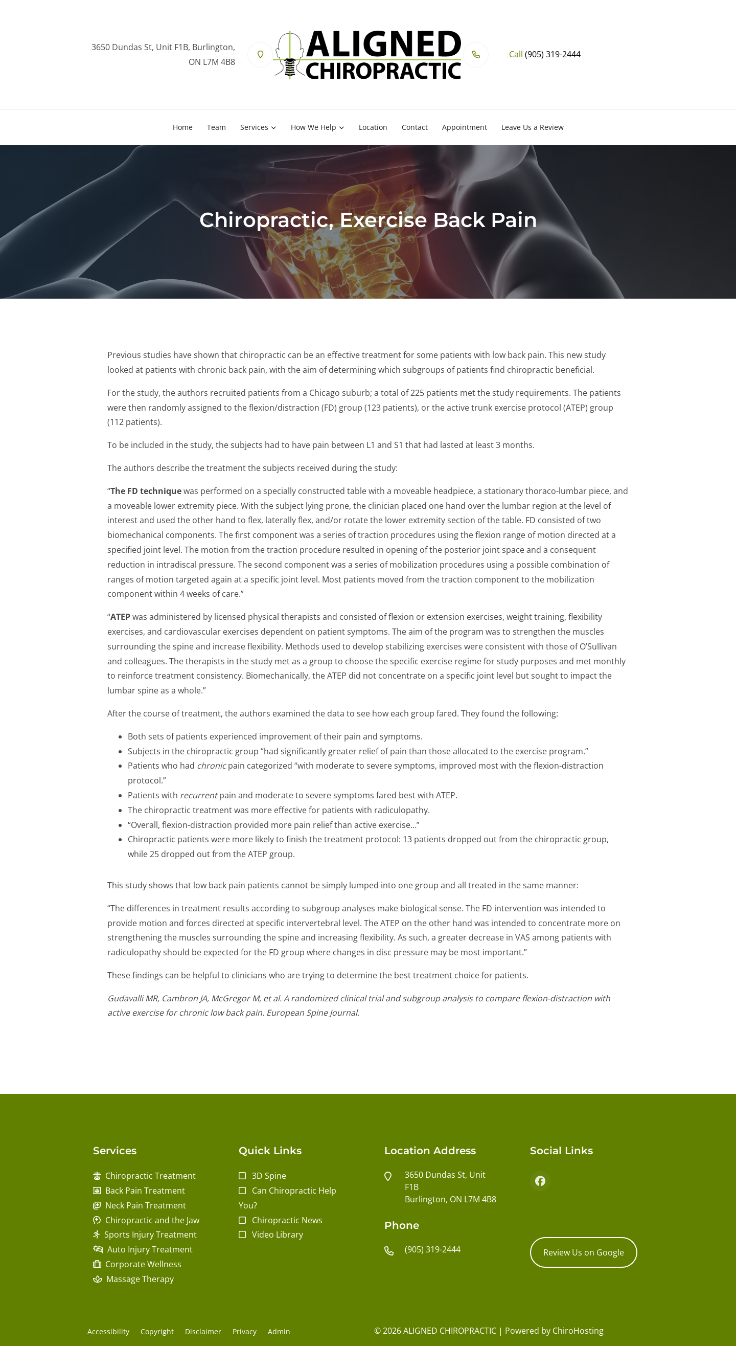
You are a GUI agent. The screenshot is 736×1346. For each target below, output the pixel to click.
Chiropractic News (287, 1220)
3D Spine (269, 1175)
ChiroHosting (578, 1330)
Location (373, 127)
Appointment (464, 127)
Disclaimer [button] (203, 1331)
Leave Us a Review (532, 127)
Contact (415, 127)
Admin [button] (279, 1331)
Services (254, 127)
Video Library (277, 1234)
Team (216, 127)
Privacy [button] (245, 1331)
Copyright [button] (157, 1331)
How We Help (313, 127)
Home (183, 127)
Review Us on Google (583, 1252)
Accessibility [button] (108, 1331)
